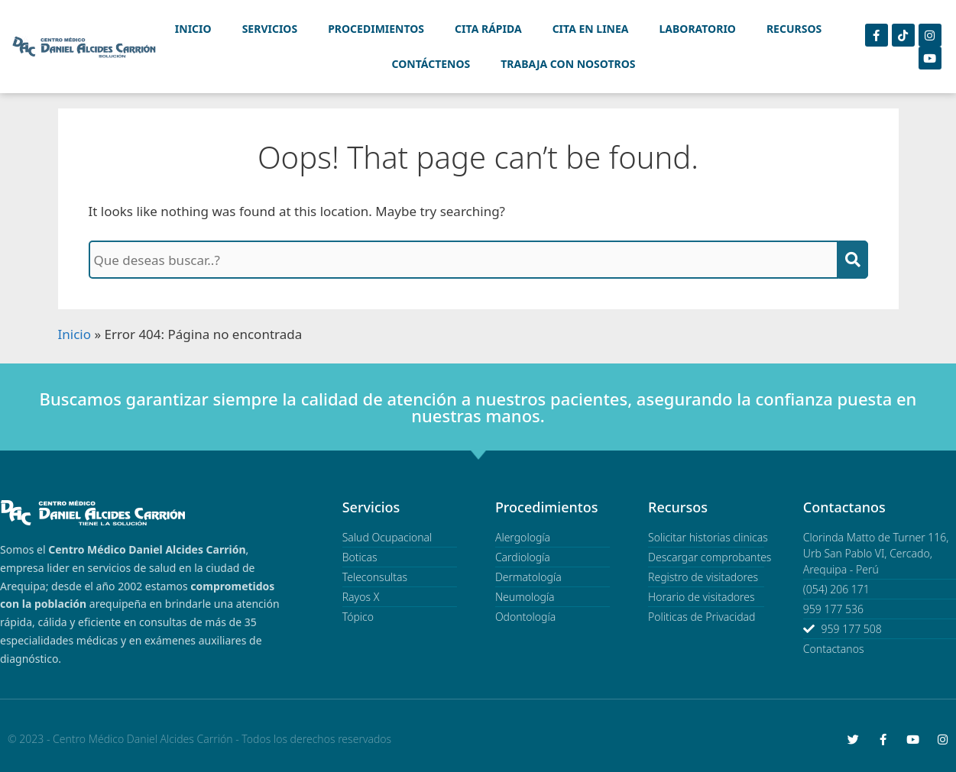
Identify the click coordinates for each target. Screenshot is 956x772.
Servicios (270, 28)
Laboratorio (697, 28)
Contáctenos (431, 64)
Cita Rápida (488, 28)
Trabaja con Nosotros (568, 64)
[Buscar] (853, 260)
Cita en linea (591, 28)
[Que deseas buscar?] (463, 260)
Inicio (193, 28)
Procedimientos (376, 28)
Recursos (794, 28)
